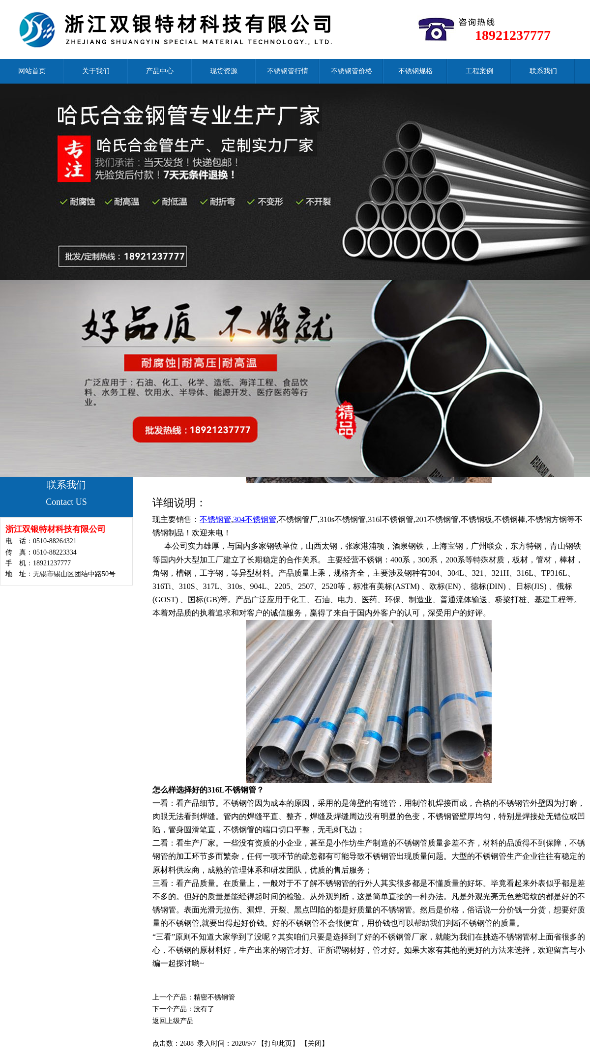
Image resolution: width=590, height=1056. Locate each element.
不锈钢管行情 (287, 71)
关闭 (315, 1043)
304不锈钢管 (254, 519)
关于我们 (96, 71)
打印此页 (278, 1043)
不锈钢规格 (415, 71)
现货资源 (223, 71)
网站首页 (32, 71)
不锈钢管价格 (351, 71)
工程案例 (479, 71)
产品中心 (160, 71)
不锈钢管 (215, 519)
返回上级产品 (173, 1021)
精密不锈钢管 (214, 997)
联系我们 (543, 71)
